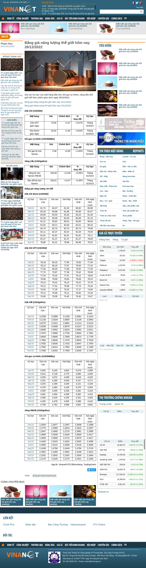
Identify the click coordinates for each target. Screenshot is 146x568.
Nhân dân (30, 524)
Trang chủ (2, 18)
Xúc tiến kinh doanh (75, 18)
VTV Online (99, 524)
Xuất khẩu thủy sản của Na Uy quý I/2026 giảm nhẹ (11, 104)
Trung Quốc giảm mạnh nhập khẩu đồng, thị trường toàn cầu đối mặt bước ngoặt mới (11, 96)
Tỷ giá (124, 239)
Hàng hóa (50, 18)
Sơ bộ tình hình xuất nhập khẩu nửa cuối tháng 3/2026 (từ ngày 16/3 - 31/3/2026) (12, 246)
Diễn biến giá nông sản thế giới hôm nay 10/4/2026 (127, 25)
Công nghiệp (22, 18)
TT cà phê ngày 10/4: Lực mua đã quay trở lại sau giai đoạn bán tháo (68, 15)
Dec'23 (31, 242)
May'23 (31, 218)
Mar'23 (31, 211)
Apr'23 (31, 215)
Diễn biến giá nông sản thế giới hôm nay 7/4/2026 (84, 502)
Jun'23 (31, 221)
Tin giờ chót (48, 2)
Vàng (115, 239)
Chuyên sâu (103, 18)
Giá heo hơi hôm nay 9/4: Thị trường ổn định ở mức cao (11, 133)
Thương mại (37, 18)
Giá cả (60, 18)
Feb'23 (31, 208)
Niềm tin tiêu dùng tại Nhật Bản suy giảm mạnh (63, 6)
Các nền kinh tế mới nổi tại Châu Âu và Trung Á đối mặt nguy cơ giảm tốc (11, 88)
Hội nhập (91, 18)
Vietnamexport (78, 524)
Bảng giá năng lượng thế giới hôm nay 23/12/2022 (48, 105)
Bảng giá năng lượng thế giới (44, 476)
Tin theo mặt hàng (111, 151)
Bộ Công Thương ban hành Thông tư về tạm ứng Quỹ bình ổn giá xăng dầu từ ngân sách (11, 111)
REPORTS (138, 151)
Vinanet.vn (103, 491)
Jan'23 (31, 316)
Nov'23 (31, 239)
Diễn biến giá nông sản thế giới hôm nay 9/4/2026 (32, 25)
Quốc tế (119, 404)
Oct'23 (31, 235)
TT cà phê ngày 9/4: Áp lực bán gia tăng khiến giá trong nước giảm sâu (11, 125)
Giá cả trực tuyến (110, 233)
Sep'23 (31, 232)
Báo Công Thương (58, 524)
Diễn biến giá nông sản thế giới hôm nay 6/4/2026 (130, 106)
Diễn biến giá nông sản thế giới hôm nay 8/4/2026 (80, 25)
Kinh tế (10, 18)
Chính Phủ (8, 524)
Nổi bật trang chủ (12, 57)
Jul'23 (31, 225)
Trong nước (105, 404)
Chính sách (116, 18)
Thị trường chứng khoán (115, 398)
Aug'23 (31, 228)
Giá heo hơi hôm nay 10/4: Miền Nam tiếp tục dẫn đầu (11, 149)
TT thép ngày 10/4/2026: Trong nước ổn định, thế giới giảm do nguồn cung (68, 10)
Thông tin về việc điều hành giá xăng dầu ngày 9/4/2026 (11, 157)
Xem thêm (125, 18)
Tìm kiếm (139, 7)
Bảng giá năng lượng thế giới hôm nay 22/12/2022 (48, 102)
